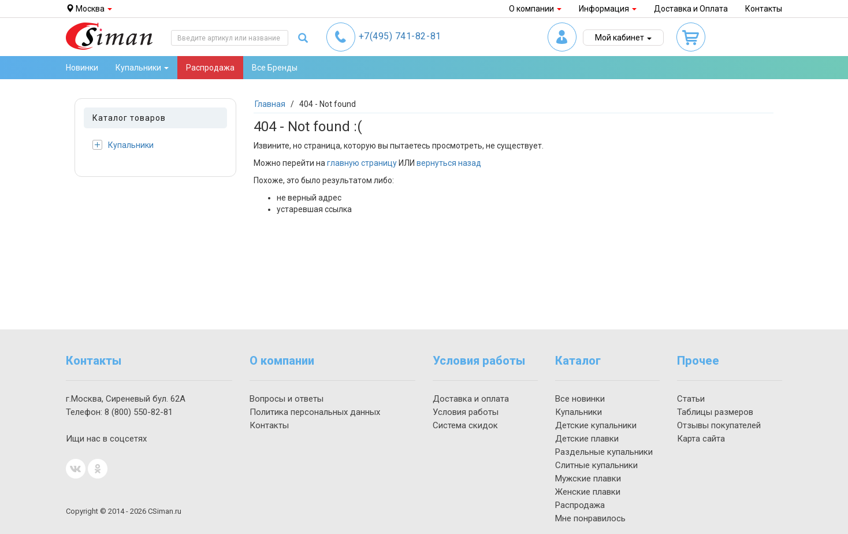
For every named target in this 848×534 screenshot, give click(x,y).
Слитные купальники (596, 465)
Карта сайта (701, 438)
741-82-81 (400, 36)
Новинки (82, 67)
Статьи (691, 399)
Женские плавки (587, 492)
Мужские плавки (588, 478)
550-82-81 (139, 412)
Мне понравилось (590, 518)
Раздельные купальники (604, 452)
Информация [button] (608, 8)
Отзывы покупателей (719, 425)
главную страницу (362, 163)
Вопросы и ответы (286, 399)
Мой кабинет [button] (623, 37)
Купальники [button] (142, 67)
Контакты (763, 8)
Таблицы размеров (715, 412)
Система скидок (465, 425)
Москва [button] (89, 8)
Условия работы (466, 412)
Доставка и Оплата (691, 8)
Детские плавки (587, 438)
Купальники (123, 145)
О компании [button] (535, 8)
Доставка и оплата (471, 399)
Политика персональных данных (315, 412)
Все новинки (580, 399)
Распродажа (210, 67)
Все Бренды (274, 67)
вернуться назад (448, 163)
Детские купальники (596, 425)
